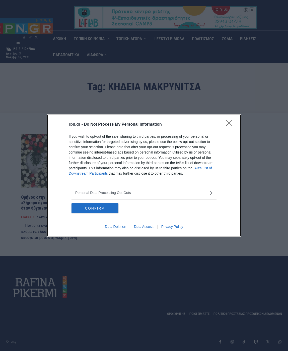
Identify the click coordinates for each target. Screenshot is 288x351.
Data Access (144, 227)
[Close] (231, 124)
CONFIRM (95, 208)
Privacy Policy (172, 227)
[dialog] (144, 175)
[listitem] (144, 192)
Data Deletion (115, 227)
